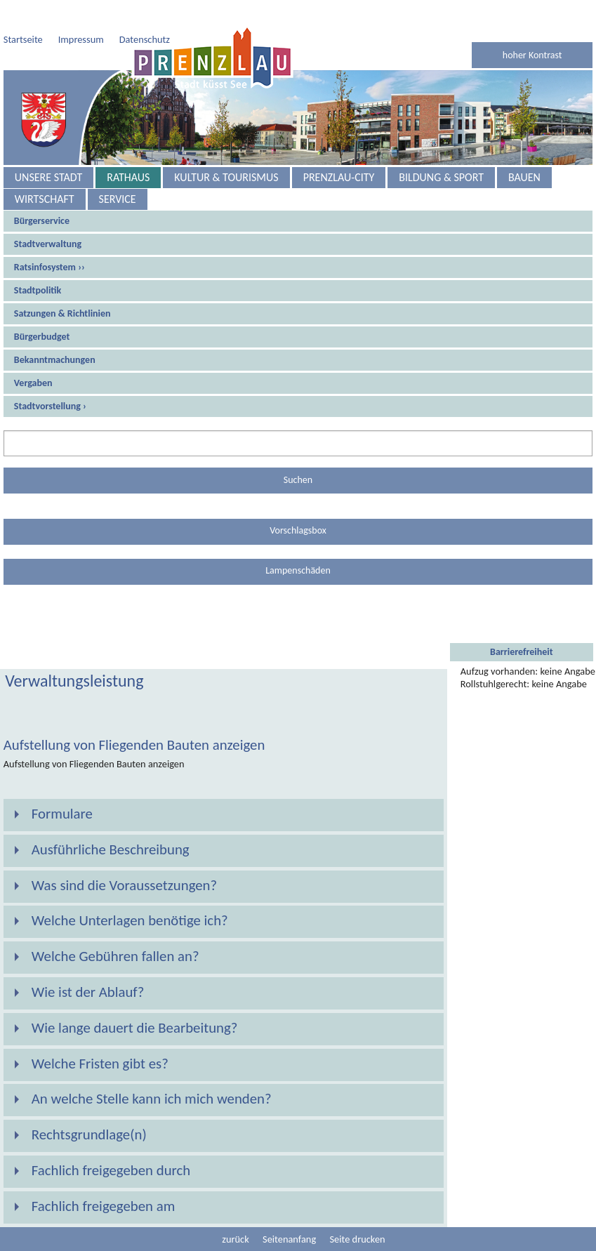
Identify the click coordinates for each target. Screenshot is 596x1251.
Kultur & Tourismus (226, 177)
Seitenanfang (289, 1239)
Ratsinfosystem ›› (49, 267)
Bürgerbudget (42, 337)
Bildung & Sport (441, 177)
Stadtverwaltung (47, 244)
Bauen (524, 177)
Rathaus (128, 177)
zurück (235, 1239)
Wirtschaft (44, 199)
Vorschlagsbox (298, 530)
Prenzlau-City (339, 177)
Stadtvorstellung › (50, 406)
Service (117, 199)
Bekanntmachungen (54, 360)
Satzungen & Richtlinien (62, 313)
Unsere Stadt (48, 177)
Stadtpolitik (37, 290)
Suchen (298, 480)
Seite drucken (357, 1239)
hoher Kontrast (532, 55)
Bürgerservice (41, 221)
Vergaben (33, 383)
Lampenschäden (298, 570)
